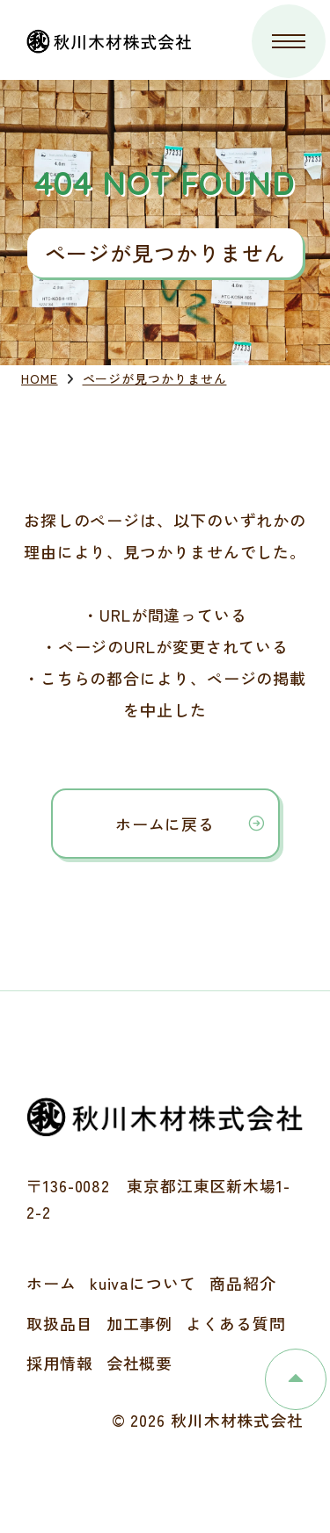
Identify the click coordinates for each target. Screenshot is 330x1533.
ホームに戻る (165, 823)
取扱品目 (59, 1323)
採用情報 (59, 1363)
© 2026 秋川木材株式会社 (208, 1420)
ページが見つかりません (155, 378)
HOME (39, 378)
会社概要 (139, 1363)
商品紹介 (242, 1283)
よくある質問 (235, 1323)
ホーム (51, 1283)
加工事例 (139, 1323)
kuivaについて (143, 1283)
